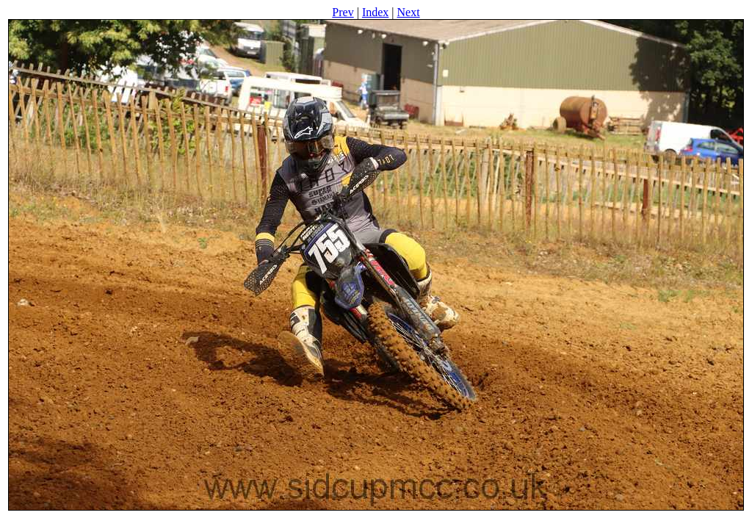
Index (375, 12)
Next (408, 12)
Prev (342, 12)
